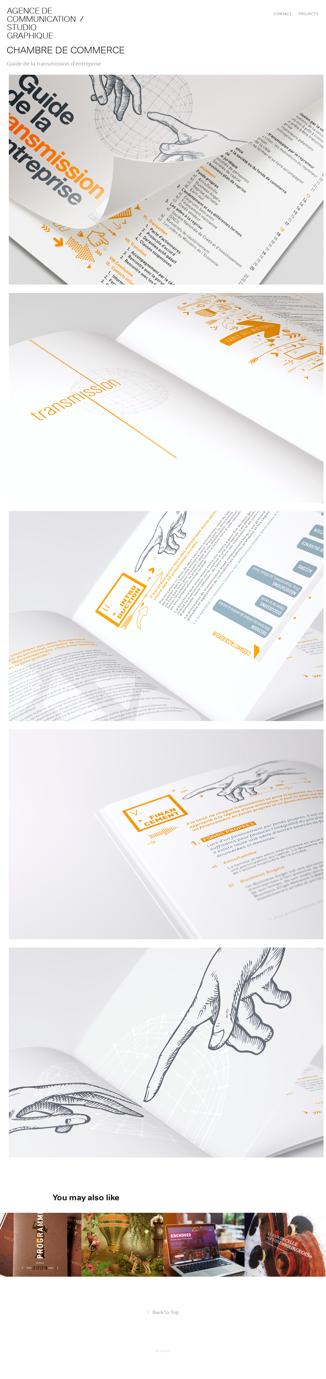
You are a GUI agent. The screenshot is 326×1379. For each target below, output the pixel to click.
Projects (308, 13)
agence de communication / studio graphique (47, 23)
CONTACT (283, 13)
